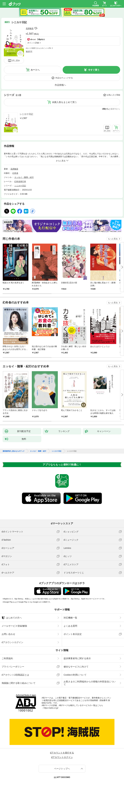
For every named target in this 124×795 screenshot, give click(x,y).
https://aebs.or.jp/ (51, 708)
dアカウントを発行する (62, 752)
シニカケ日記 (26, 114)
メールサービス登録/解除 (14, 626)
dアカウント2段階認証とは (15, 675)
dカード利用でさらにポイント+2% (38, 48)
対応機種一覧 (70, 617)
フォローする (35, 28)
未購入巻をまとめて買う (64, 102)
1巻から (105, 109)
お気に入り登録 (113, 95)
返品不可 (29, 51)
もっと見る (113, 239)
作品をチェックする (64, 78)
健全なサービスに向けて (76, 666)
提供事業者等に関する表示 (77, 658)
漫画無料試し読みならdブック (14, 451)
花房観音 (30, 28)
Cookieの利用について (75, 675)
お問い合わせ (8, 634)
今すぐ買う (93, 70)
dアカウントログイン (12, 642)
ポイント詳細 (33, 43)
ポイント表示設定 (73, 634)
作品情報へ (60, 85)
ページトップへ (62, 768)
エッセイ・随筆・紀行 (24, 177)
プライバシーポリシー (13, 666)
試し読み (16, 60)
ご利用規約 (7, 658)
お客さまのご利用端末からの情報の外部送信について (90, 683)
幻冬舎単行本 (20, 181)
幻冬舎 (15, 173)
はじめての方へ (12, 617)
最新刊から (115, 109)
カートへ (35, 70)
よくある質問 (70, 626)
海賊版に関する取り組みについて (19, 683)
